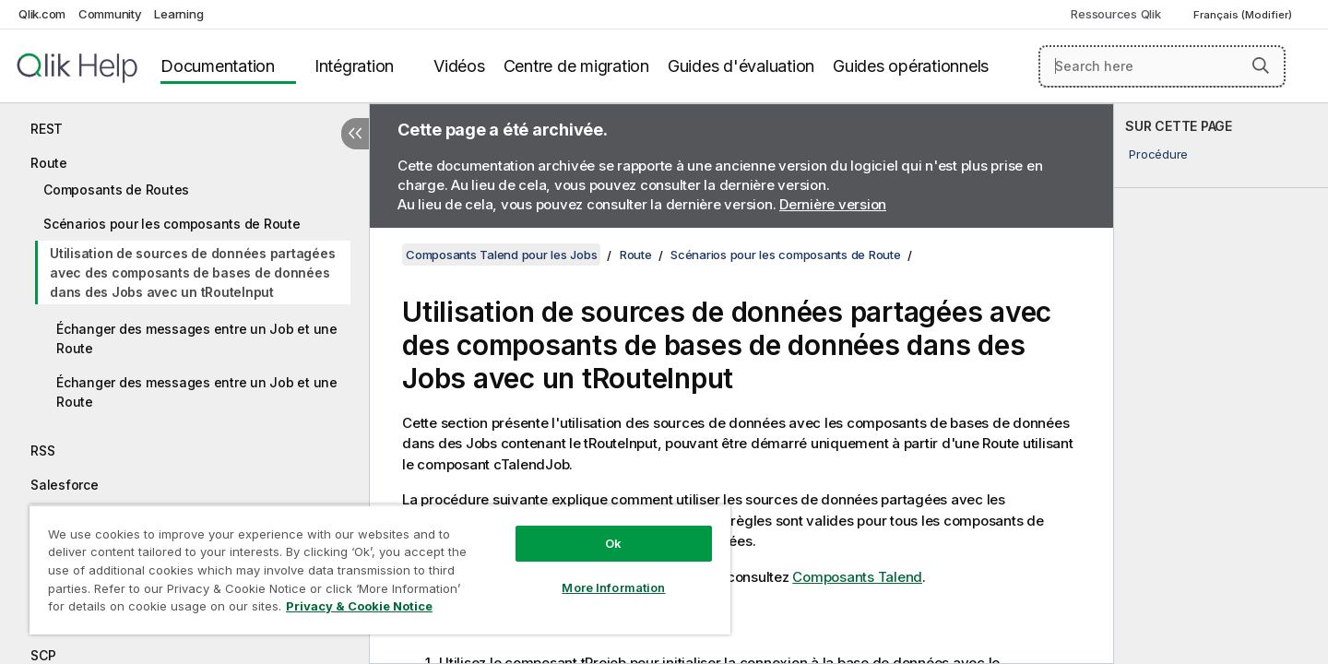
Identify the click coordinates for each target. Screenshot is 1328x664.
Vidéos (459, 66)
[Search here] (1162, 66)
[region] (380, 569)
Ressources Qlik (1115, 13)
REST (46, 128)
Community (110, 13)
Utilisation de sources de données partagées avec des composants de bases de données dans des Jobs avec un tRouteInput (192, 272)
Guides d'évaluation (741, 66)
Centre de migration (576, 66)
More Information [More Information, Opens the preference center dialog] (613, 587)
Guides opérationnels (911, 66)
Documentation (217, 66)
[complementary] (1221, 383)
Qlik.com (41, 13)
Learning (178, 13)
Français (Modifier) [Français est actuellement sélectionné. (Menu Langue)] (1244, 14)
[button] (1261, 65)
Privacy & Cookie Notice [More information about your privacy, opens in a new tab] (359, 606)
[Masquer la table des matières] (355, 133)
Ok (613, 543)
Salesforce (64, 484)
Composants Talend (857, 577)
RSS (42, 450)
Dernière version (832, 204)
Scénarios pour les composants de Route (172, 223)
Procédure (1158, 154)
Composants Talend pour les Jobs (501, 254)
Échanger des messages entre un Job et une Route (197, 338)
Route (48, 163)
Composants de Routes (116, 189)
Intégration (354, 66)
